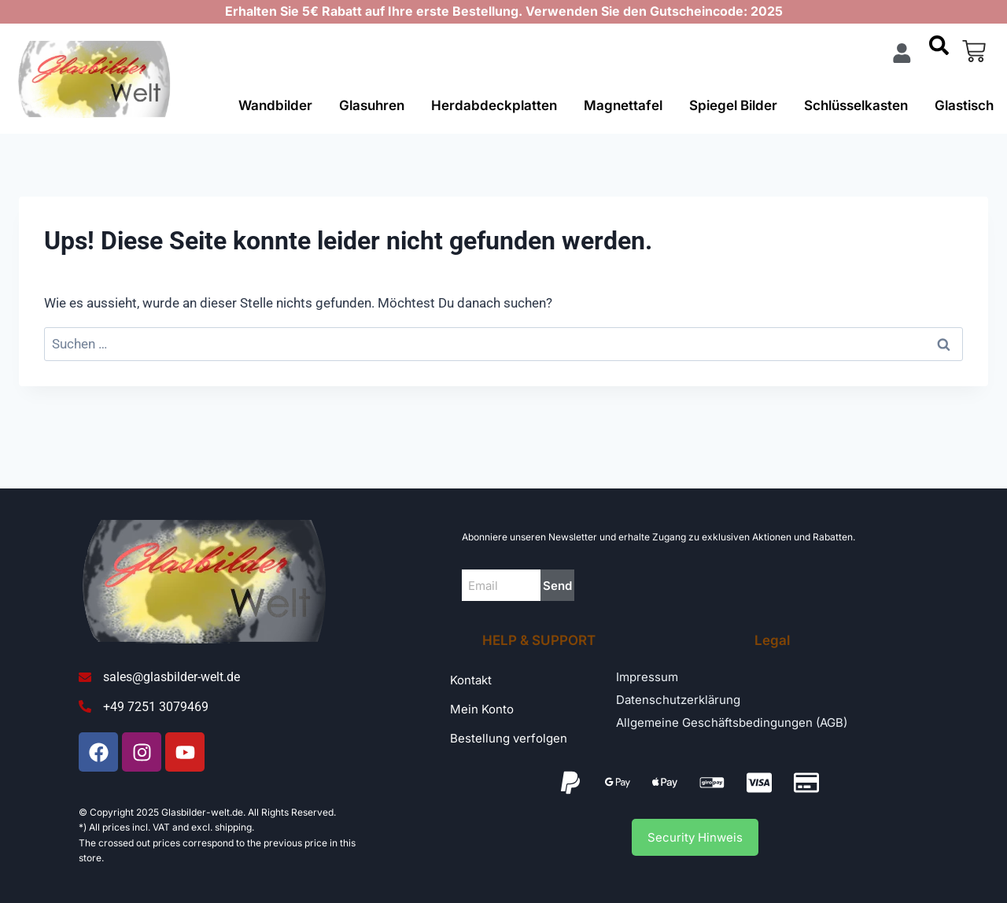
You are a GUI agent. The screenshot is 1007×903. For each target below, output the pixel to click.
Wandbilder (275, 105)
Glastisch (964, 105)
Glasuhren (371, 105)
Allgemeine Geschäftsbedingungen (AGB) (731, 722)
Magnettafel (623, 105)
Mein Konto (482, 709)
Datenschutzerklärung (678, 699)
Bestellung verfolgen (508, 738)
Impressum (647, 676)
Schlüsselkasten (856, 105)
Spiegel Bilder (733, 105)
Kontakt (471, 680)
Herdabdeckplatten (494, 105)
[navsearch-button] (938, 51)
